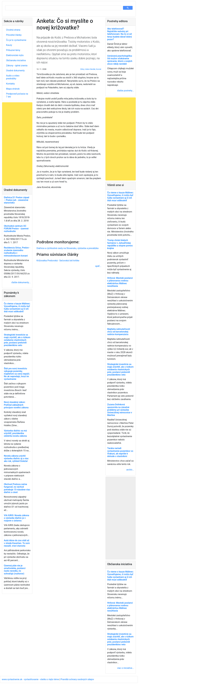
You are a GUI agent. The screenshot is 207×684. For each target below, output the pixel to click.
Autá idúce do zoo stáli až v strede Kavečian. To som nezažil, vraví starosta (17, 543)
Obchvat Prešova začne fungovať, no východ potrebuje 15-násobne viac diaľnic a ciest (17, 488)
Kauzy (9, 45)
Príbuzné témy (13, 50)
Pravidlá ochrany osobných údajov (77, 679)
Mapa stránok (13, 88)
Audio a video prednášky (12, 77)
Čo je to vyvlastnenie (16, 40)
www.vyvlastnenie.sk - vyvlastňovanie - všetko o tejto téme (30, 679)
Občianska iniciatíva (16, 60)
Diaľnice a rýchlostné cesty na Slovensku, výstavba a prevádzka (68, 248)
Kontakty (10, 83)
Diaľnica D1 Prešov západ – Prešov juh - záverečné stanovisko (16, 200)
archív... (130, 469)
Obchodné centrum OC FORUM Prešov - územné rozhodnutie (16, 229)
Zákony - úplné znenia (16, 65)
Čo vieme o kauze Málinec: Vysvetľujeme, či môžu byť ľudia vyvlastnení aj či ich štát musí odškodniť (17, 307)
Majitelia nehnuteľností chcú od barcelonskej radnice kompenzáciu (118, 332)
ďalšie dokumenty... (21, 282)
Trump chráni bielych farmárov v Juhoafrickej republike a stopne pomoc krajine (120, 244)
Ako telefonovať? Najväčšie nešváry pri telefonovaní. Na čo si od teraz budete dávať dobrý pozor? (119, 34)
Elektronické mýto (15, 55)
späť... (98, 266)
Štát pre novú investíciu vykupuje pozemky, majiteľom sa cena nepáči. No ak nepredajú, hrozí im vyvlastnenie (17, 373)
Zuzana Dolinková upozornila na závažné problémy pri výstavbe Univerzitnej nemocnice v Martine (119, 409)
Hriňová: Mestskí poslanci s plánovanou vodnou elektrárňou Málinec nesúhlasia (120, 282)
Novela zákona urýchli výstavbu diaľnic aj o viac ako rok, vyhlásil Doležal (16, 458)
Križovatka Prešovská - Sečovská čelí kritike (58, 260)
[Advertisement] (69, 213)
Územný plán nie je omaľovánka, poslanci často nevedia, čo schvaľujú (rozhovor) (14, 569)
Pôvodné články (14, 35)
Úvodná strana (13, 30)
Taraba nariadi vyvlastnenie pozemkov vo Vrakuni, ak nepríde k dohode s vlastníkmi (120, 452)
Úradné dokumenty (15, 70)
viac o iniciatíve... (125, 668)
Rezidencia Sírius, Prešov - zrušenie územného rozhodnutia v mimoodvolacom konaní (17, 251)
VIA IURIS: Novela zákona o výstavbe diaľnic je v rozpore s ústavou (16, 518)
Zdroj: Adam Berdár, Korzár (90, 69)
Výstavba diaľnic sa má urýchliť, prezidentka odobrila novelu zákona (15, 433)
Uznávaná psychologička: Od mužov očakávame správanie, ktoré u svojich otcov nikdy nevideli (119, 60)
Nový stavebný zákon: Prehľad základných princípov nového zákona (16, 405)
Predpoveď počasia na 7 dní (17, 95)
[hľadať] (63, 8)
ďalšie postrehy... (125, 90)
